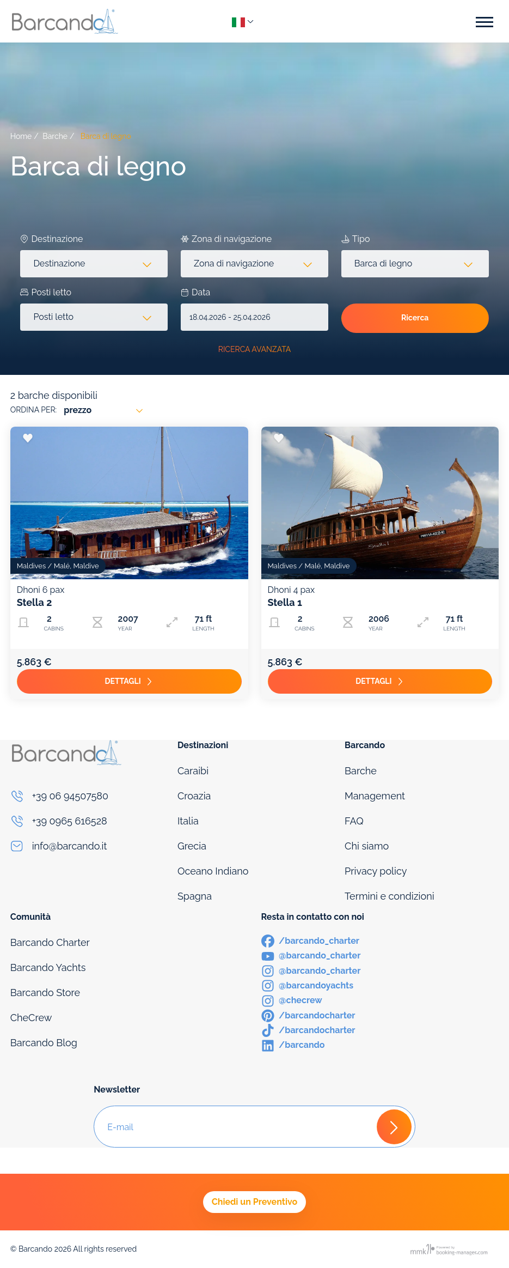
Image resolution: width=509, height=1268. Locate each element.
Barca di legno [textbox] (383, 263)
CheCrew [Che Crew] (31, 1017)
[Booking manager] (450, 1249)
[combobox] (94, 263)
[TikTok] (308, 1029)
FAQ (354, 821)
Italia (188, 821)
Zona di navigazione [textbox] (234, 263)
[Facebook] (310, 940)
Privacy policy (376, 871)
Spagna (194, 896)
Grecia (191, 846)
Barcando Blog (43, 1042)
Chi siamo (367, 846)
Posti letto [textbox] (53, 317)
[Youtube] (311, 955)
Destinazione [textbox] (59, 263)
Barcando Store (45, 992)
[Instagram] (311, 970)
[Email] (87, 846)
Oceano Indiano (213, 871)
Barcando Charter (50, 942)
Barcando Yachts (48, 967)
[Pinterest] (308, 1015)
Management (375, 796)
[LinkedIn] (293, 1044)
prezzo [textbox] (77, 410)
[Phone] (87, 796)
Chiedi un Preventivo (254, 1202)
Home (21, 136)
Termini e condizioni (389, 896)
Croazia (194, 796)
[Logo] (64, 21)
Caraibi (192, 770)
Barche (55, 136)
